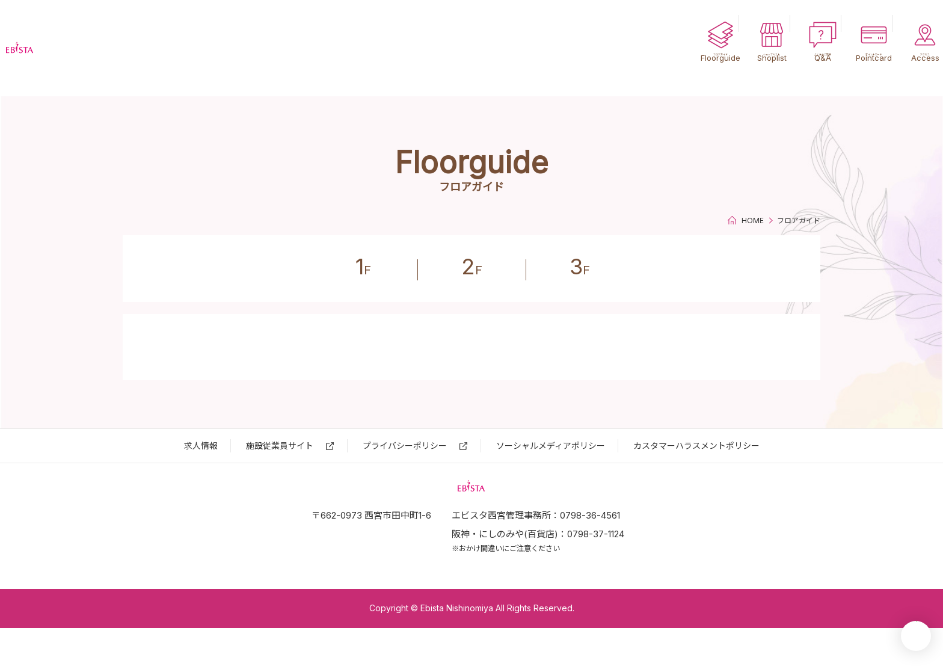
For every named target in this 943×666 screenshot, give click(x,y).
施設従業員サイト (279, 445)
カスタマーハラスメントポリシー (696, 445)
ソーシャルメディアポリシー (550, 445)
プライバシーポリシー (405, 445)
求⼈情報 (201, 445)
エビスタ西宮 (78, 48)
